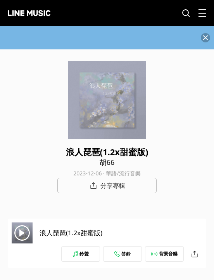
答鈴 (122, 253)
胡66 (107, 162)
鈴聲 (80, 253)
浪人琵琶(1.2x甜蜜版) (71, 232)
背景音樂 (164, 253)
